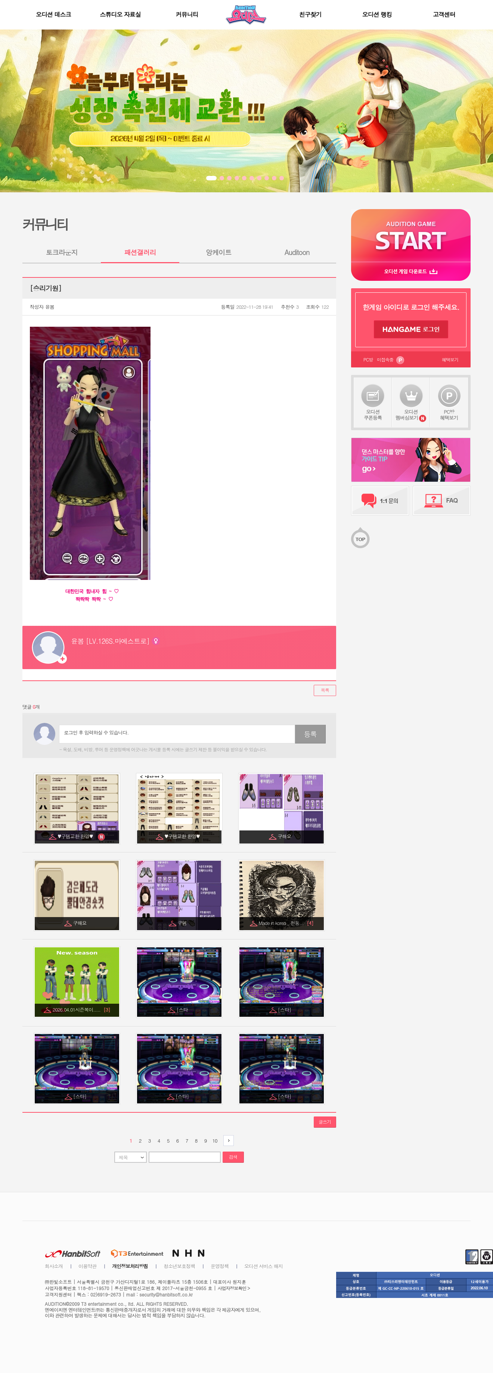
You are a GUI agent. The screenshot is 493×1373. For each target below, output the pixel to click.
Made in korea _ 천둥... (285, 922)
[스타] (285, 1009)
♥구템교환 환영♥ (77, 836)
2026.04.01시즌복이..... (81, 1009)
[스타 (183, 1009)
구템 (183, 922)
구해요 (285, 836)
